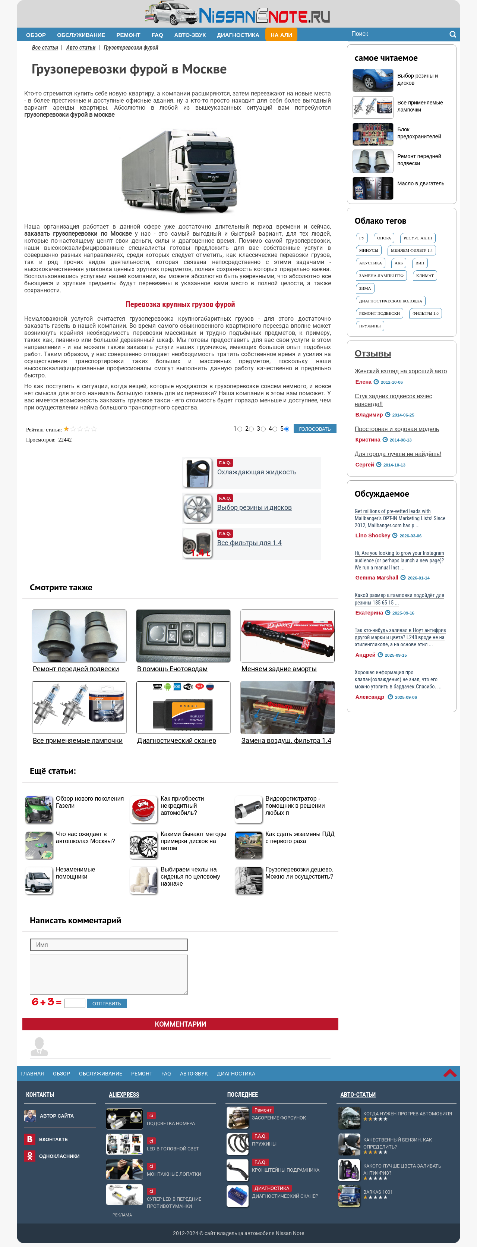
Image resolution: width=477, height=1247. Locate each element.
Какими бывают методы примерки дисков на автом (193, 841)
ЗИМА (365, 288)
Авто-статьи (358, 1094)
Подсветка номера (171, 1123)
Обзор (36, 35)
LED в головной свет (173, 1149)
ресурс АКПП (418, 238)
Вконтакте (53, 1139)
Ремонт (128, 35)
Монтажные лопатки (174, 1174)
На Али (281, 35)
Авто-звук (190, 35)
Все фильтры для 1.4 (249, 543)
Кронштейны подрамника (285, 1170)
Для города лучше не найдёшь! (398, 454)
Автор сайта (57, 1116)
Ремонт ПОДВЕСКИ (379, 313)
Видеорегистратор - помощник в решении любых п (295, 805)
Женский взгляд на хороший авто (401, 371)
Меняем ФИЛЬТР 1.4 (412, 250)
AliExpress (124, 1094)
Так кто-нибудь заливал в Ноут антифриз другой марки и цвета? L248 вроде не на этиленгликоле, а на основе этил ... (400, 637)
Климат (425, 275)
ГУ (361, 238)
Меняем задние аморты (279, 669)
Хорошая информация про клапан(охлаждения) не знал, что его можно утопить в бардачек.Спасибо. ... (398, 679)
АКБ (399, 263)
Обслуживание (81, 35)
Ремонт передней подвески (76, 669)
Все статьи (45, 47)
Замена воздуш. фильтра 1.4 (286, 740)
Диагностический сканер (176, 740)
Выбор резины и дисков (254, 507)
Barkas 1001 (378, 1192)
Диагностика (238, 35)
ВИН (420, 263)
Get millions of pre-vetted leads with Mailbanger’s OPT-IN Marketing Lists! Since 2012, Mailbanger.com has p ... (400, 518)
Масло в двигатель (420, 183)
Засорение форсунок (279, 1118)
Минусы (368, 250)
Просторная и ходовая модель (397, 429)
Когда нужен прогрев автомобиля (407, 1113)
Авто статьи (80, 47)
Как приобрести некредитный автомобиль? (182, 805)
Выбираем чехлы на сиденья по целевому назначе (190, 876)
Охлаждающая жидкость (257, 472)
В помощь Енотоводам (172, 669)
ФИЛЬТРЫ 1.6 (426, 313)
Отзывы (373, 353)
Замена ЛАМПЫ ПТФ (381, 275)
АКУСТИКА (370, 263)
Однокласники (59, 1156)
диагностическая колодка (390, 301)
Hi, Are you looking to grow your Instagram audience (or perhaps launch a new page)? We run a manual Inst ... (399, 560)
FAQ (157, 35)
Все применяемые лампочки (78, 740)
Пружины (370, 326)
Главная (32, 1074)
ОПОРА (384, 238)
